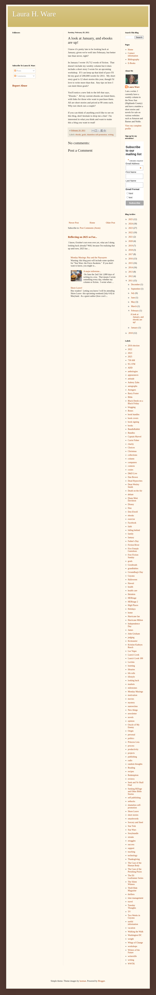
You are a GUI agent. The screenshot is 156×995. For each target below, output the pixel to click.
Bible (130, 397)
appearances (133, 375)
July (133, 293)
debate (131, 494)
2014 (131, 267)
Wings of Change (135, 942)
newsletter (132, 713)
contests (131, 466)
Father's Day (133, 541)
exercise (131, 519)
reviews (131, 779)
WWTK (131, 964)
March (134, 306)
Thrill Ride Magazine (132, 889)
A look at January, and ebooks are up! (137, 318)
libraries (131, 669)
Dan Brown (133, 477)
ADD (130, 368)
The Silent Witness (132, 883)
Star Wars (132, 830)
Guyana (131, 576)
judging (131, 637)
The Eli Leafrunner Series (135, 876)
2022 (131, 232)
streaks (131, 837)
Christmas (132, 451)
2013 (131, 272)
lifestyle (131, 677)
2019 (131, 245)
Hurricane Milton (135, 620)
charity (131, 444)
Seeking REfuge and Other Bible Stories (135, 791)
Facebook (132, 523)
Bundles (131, 433)
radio (130, 760)
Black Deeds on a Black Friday (135, 402)
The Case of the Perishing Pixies (135, 870)
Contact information (133, 54)
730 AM (131, 360)
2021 (131, 237)
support (131, 848)
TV (129, 912)
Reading (131, 768)
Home (92, 223)
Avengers (132, 390)
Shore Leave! (76, 288)
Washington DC (135, 935)
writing (110, 135)
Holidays (132, 609)
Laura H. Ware (34, 14)
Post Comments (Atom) (90, 228)
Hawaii (131, 583)
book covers (133, 418)
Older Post (110, 223)
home (130, 613)
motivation (132, 695)
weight (131, 939)
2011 (131, 280)
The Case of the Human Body (134, 864)
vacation (131, 928)
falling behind (134, 530)
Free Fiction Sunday (133, 556)
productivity (133, 749)
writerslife (132, 956)
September (136, 289)
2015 (131, 263)
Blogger (101, 981)
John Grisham (134, 634)
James (130, 630)
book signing (133, 422)
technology (132, 855)
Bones (130, 411)
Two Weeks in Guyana (134, 916)
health (130, 587)
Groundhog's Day (135, 572)
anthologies (133, 371)
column (131, 459)
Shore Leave (133, 811)
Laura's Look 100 (135, 658)
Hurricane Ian (134, 616)
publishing (132, 757)
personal (131, 734)
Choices (131, 447)
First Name (131, 172)
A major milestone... (92, 271)
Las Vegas (132, 651)
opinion (131, 721)
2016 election (134, 345)
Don (130, 508)
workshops (132, 946)
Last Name (131, 181)
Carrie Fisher (133, 440)
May (133, 302)
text (131, 197)
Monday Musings (135, 691)
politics (131, 738)
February (135, 310)
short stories (133, 815)
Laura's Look (133, 655)
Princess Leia (133, 742)
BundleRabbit (134, 429)
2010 (131, 333)
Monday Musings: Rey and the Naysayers (89, 257)
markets (131, 684)
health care (132, 590)
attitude (131, 379)
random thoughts (135, 764)
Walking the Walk (135, 931)
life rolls (131, 673)
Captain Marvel (134, 436)
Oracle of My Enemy (133, 726)
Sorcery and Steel (135, 822)
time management (135, 898)
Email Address (133, 163)
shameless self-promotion (97, 135)
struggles (132, 841)
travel (130, 901)
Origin (131, 731)
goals (84, 135)
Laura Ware (133, 87)
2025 (131, 219)
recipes (131, 771)
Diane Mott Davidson (133, 499)
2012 (131, 276)
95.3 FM (131, 364)
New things (133, 710)
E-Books (131, 63)
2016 (131, 258)
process (131, 746)
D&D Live (132, 473)
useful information (133, 922)
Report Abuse (19, 85)
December (135, 284)
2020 (131, 241)
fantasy (131, 537)
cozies (130, 470)
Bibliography (133, 59)
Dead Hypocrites (135, 481)
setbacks (131, 801)
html (131, 193)
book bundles (133, 414)
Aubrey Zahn (133, 382)
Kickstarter (132, 641)
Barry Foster (133, 393)
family (131, 534)
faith (130, 526)
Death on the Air (135, 491)
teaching (131, 852)
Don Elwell (133, 512)
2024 (131, 224)
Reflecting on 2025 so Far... (82, 237)
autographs (132, 386)
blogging (132, 407)
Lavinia (131, 662)
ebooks (78, 135)
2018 (131, 250)
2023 (131, 228)
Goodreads (132, 565)
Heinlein (131, 594)
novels (131, 717)
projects (131, 753)
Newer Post (74, 223)
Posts (17, 71)
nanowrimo (133, 706)
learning (131, 666)
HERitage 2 (133, 602)
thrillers (131, 894)
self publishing (134, 797)
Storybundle (133, 833)
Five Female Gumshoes (133, 549)
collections (132, 455)
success (131, 844)
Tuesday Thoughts (132, 906)
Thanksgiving (134, 859)
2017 (131, 254)
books (130, 425)
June (133, 297)
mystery (131, 702)
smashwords (133, 819)
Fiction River (133, 545)
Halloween (132, 579)
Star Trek (132, 826)
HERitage (132, 598)
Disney (131, 504)
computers (132, 462)
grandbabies (133, 568)
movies (131, 699)
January (134, 328)
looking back (133, 680)
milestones (132, 688)
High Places (133, 605)
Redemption (133, 775)
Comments (20, 76)
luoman (83, 981)
